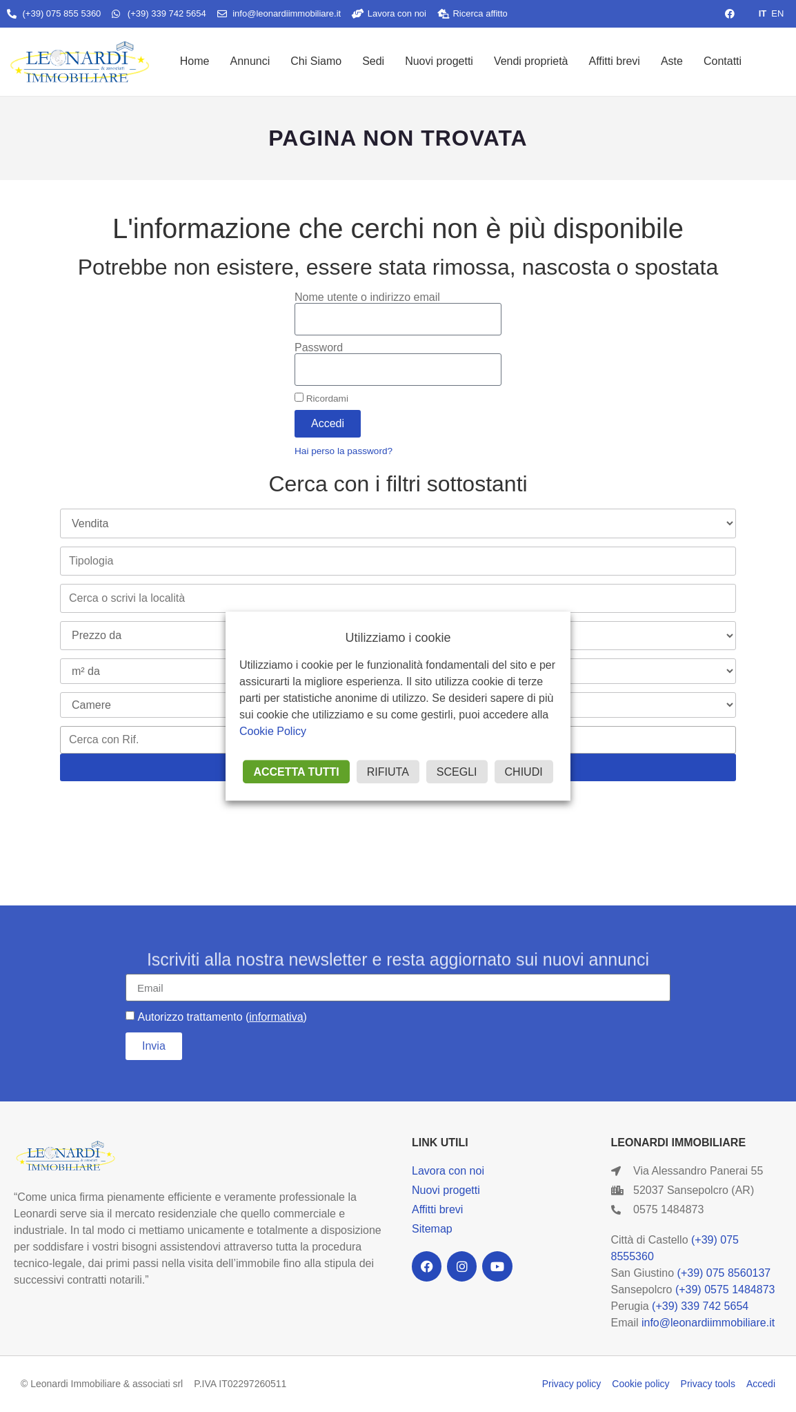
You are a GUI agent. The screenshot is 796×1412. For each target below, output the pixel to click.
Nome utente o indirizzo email (367, 297)
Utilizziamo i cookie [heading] (397, 638)
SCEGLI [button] (457, 772)
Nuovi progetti (439, 61)
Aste (672, 61)
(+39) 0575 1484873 (725, 1289)
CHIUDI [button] (524, 772)
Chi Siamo (315, 61)
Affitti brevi (614, 61)
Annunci (250, 61)
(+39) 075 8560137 (724, 1273)
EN (777, 13)
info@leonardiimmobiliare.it (708, 1322)
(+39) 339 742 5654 (700, 1306)
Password (319, 347)
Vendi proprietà (531, 61)
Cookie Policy (272, 731)
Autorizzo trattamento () (221, 1017)
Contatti (723, 61)
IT (763, 13)
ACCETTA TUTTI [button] (296, 772)
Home (195, 61)
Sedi (373, 61)
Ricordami (321, 398)
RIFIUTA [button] (388, 772)
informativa (276, 1017)
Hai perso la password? (343, 451)
